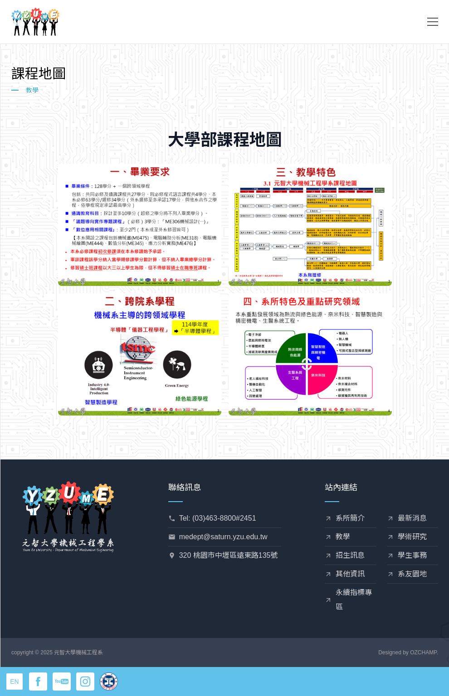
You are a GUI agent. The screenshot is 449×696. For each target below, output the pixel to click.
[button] (432, 21)
